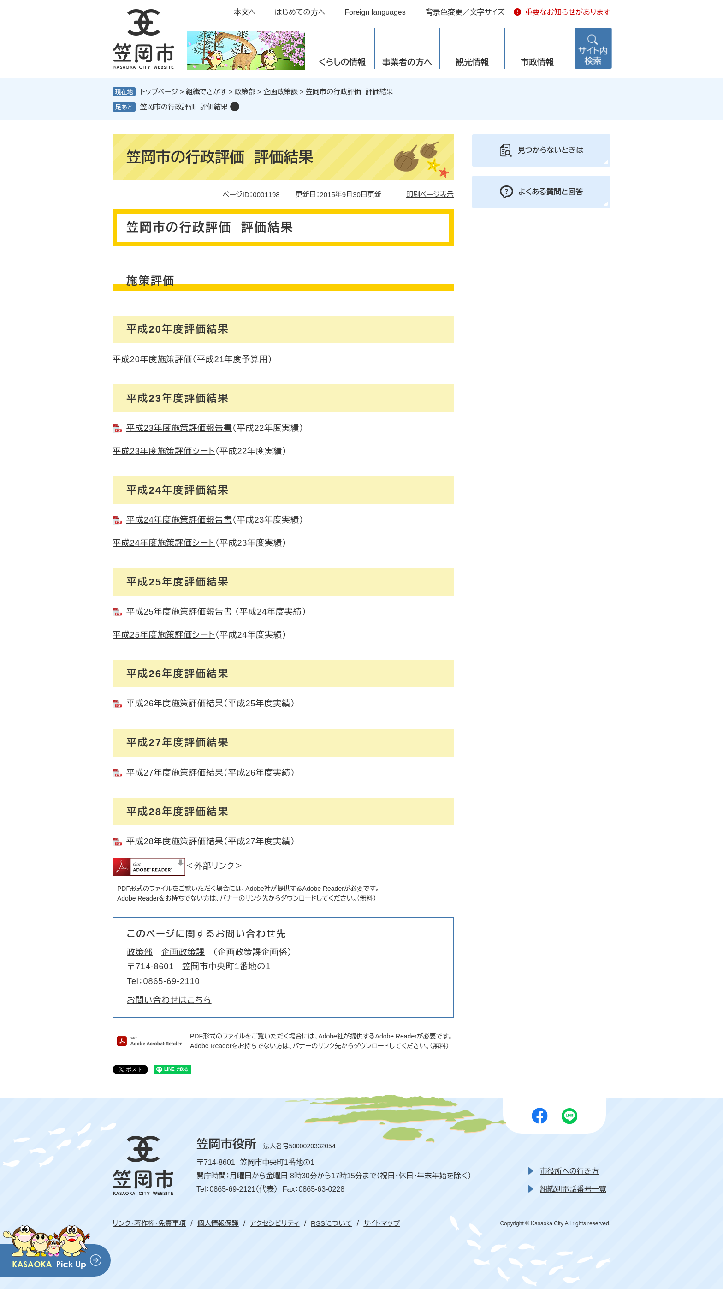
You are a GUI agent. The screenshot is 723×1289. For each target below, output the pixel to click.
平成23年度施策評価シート (164, 451)
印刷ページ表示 (430, 194)
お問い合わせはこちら (169, 1000)
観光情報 (472, 62)
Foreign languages (375, 12)
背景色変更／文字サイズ (465, 12)
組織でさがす (206, 91)
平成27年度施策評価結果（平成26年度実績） (210, 772)
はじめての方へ (300, 12)
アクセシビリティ (274, 1223)
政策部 (245, 91)
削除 (234, 106)
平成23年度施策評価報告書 (179, 428)
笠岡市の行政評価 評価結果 (184, 107)
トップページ (159, 91)
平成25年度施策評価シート (164, 634)
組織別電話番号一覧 (573, 1189)
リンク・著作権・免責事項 (149, 1223)
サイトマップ (381, 1223)
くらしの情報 (342, 62)
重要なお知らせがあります (567, 12)
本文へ (245, 12)
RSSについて (331, 1223)
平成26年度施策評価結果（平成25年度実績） (210, 703)
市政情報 (537, 62)
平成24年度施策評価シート (164, 543)
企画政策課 (280, 91)
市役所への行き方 (569, 1171)
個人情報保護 (218, 1223)
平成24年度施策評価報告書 (179, 520)
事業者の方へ (407, 62)
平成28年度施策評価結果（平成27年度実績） (210, 841)
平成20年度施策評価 (152, 359)
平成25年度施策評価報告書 (180, 611)
